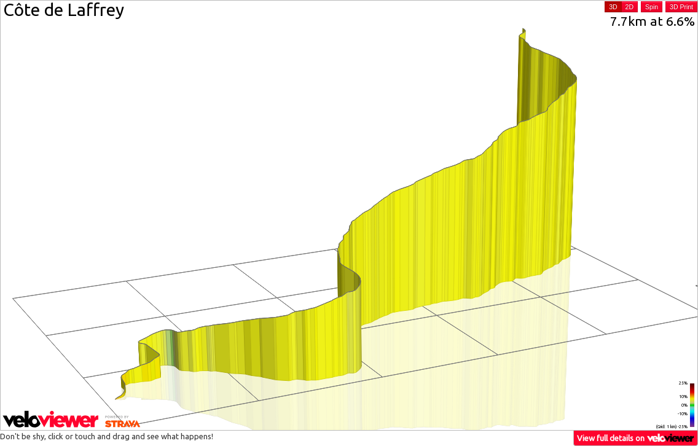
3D (613, 6)
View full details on (636, 437)
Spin (651, 6)
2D (629, 6)
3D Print (681, 6)
